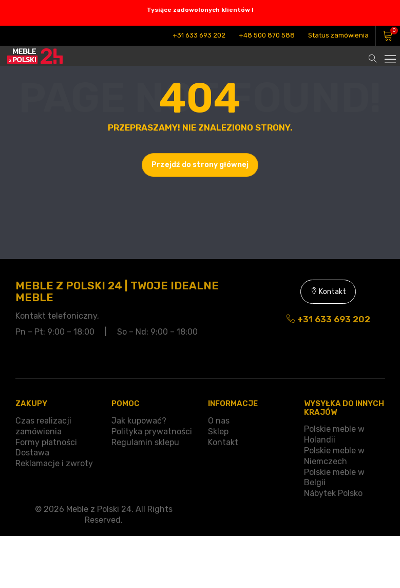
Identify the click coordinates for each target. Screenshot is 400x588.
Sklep (218, 431)
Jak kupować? (138, 421)
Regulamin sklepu (145, 442)
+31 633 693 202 (199, 35)
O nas (219, 421)
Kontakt (328, 291)
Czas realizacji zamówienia (43, 426)
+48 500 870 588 (267, 35)
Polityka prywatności (151, 431)
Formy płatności (46, 442)
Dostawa (32, 452)
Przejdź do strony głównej (200, 164)
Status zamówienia (338, 35)
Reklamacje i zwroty (54, 463)
